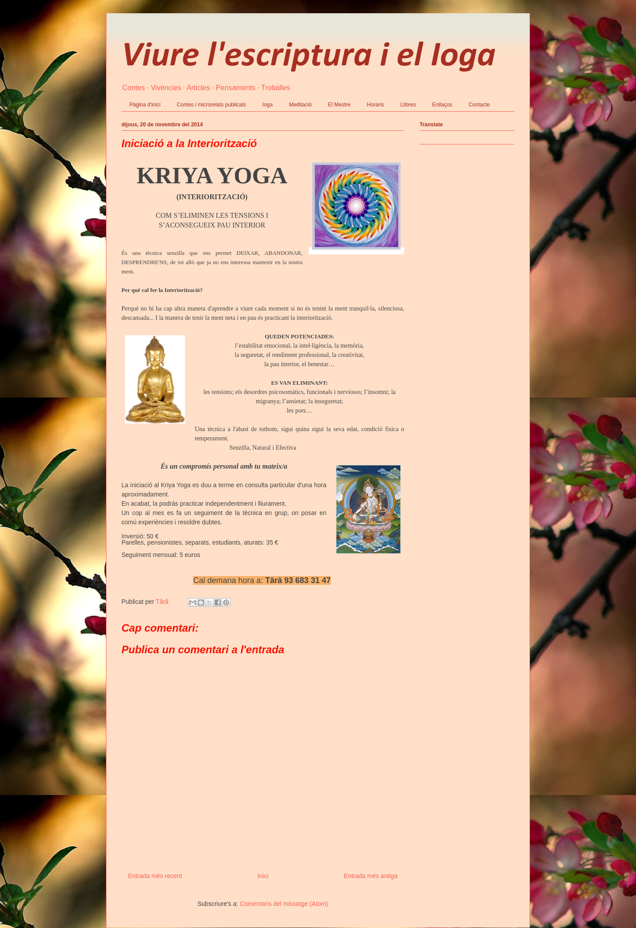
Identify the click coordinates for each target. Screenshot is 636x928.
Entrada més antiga (371, 875)
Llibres (408, 105)
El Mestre (339, 105)
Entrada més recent (155, 875)
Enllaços (442, 105)
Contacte (479, 105)
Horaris (375, 105)
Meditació (300, 105)
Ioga (267, 105)
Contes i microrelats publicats (211, 105)
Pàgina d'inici (144, 105)
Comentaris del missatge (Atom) (284, 903)
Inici (263, 875)
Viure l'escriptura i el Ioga (308, 56)
